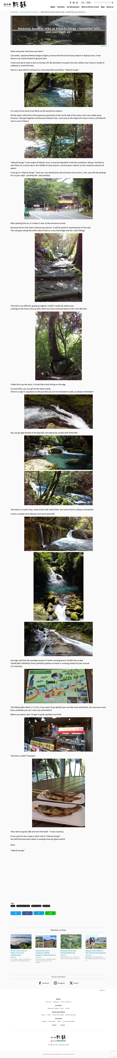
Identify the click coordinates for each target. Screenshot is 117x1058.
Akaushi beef (52, 1021)
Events (54, 1025)
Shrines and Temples (58, 1015)
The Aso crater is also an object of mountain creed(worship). (19, 953)
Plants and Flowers (66, 1002)
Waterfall (47, 906)
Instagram (74, 2)
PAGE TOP (102, 990)
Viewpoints (56, 1002)
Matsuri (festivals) (71, 1015)
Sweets (59, 1021)
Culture (49, 1015)
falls (13, 906)
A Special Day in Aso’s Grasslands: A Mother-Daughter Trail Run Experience (45, 953)
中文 (83, 2)
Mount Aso (49, 1002)
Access (63, 1025)
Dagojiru (44, 1021)
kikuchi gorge (37, 906)
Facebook (71, 2)
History (43, 1015)
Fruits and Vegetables (69, 1021)
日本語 (88, 2)
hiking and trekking (23, 906)
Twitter (77, 2)
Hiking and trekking (53, 1008)
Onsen (62, 1008)
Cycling (67, 1008)
